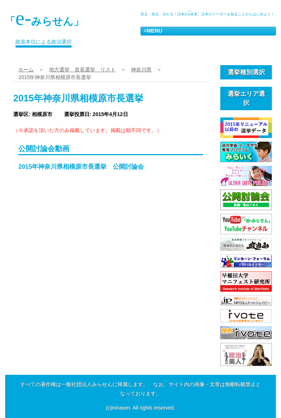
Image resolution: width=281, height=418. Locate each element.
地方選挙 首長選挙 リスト (82, 69)
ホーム (26, 69)
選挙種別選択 (246, 72)
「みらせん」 (44, 18)
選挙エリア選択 (246, 98)
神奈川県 (141, 69)
